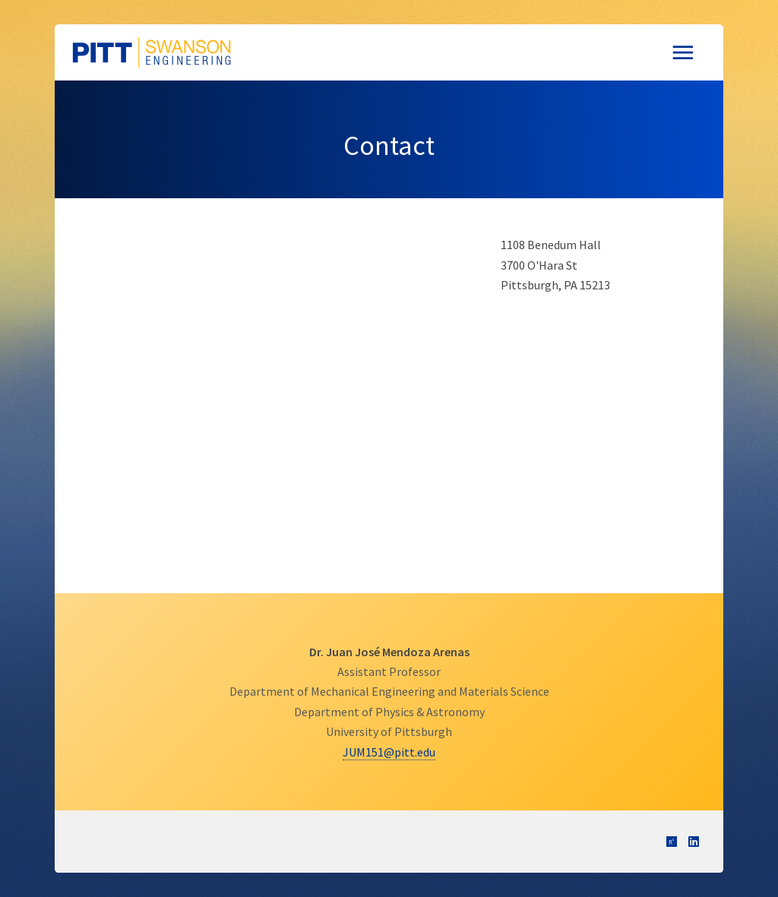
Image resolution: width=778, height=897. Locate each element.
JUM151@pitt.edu (389, 752)
